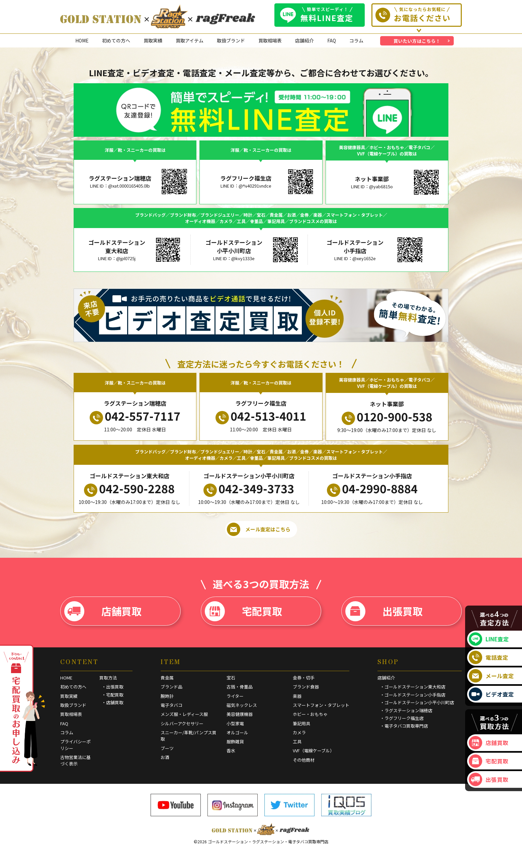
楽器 (297, 696)
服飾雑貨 (235, 741)
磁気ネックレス (242, 705)
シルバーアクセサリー (182, 723)
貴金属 (167, 677)
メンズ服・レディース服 (184, 714)
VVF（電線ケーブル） (313, 750)
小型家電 (235, 723)
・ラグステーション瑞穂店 (406, 710)
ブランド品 (171, 686)
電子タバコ (171, 705)
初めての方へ (116, 40)
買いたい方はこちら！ (417, 40)
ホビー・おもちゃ (310, 714)
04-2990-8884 (372, 488)
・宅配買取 (112, 695)
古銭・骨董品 (240, 686)
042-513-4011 (260, 416)
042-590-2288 (129, 488)
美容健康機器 (240, 714)
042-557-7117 (135, 416)
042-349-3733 (248, 488)
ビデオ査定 (491, 694)
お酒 (165, 757)
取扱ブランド (231, 40)
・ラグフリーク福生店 (402, 718)
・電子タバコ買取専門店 (404, 726)
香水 (231, 750)
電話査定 (488, 657)
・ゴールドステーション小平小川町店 (417, 702)
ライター (235, 696)
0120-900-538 (387, 416)
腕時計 (167, 696)
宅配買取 (243, 611)
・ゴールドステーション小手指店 (412, 695)
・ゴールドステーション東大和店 (412, 686)
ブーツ (167, 748)
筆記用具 (301, 723)
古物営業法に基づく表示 (75, 760)
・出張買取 (112, 686)
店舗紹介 (304, 40)
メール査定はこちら (258, 529)
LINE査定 (489, 639)
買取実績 (153, 40)
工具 (297, 741)
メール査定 (491, 675)
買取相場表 (270, 40)
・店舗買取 (112, 702)
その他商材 (304, 760)
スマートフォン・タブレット (321, 705)
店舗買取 (103, 611)
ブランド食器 (306, 686)
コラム (356, 40)
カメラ (299, 732)
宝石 (231, 677)
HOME (82, 40)
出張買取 (384, 611)
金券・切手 (304, 677)
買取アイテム (189, 40)
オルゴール (237, 732)
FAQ (331, 40)
